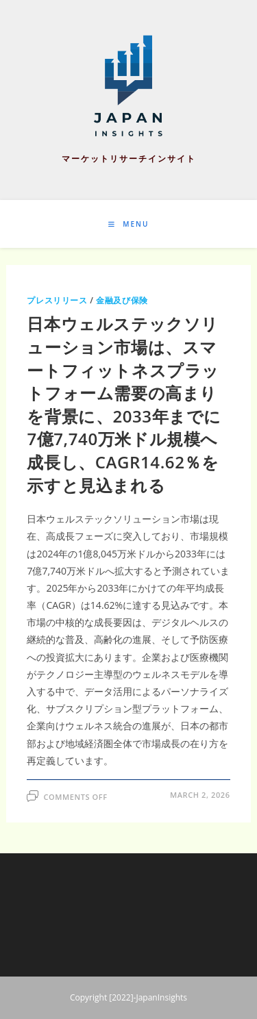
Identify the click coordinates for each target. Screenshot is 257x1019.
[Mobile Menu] (128, 224)
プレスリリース (57, 300)
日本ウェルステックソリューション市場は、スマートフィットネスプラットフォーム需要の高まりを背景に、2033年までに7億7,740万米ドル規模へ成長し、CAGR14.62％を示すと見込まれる (124, 404)
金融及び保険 (122, 300)
